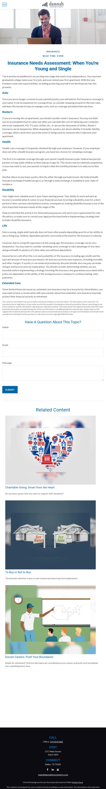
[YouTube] (58, 769)
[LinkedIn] (53, 769)
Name (5, 327)
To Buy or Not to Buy (18, 572)
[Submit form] (10, 389)
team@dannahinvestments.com (53, 774)
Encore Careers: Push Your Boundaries (29, 657)
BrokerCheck (77, 782)
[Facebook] (48, 769)
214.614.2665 (56, 741)
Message (7, 362)
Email (5, 345)
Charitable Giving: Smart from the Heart (30, 487)
